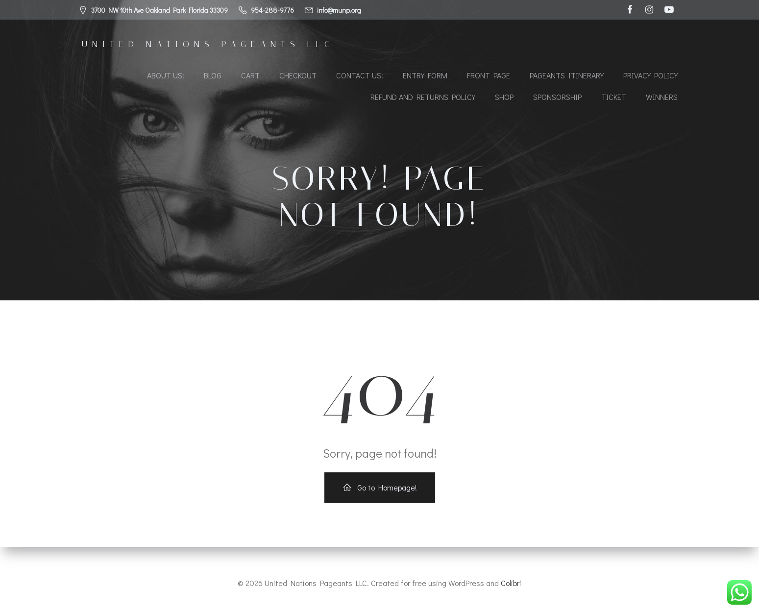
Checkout (298, 76)
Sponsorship (557, 98)
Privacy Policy (650, 76)
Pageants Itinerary (567, 76)
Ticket (613, 98)
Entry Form (425, 76)
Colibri (511, 583)
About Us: (165, 76)
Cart (250, 76)
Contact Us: (359, 76)
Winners (662, 98)
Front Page (488, 76)
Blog (212, 76)
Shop (504, 98)
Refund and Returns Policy (422, 98)
